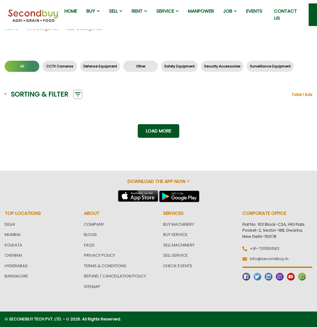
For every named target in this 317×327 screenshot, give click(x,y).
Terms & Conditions (105, 266)
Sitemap (92, 287)
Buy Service (175, 235)
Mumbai (12, 235)
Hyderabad (16, 266)
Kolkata (13, 245)
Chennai (13, 255)
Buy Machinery (178, 224)
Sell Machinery (178, 245)
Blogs (90, 235)
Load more (158, 131)
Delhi (10, 224)
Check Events (177, 266)
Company (94, 224)
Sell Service (175, 255)
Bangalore (16, 276)
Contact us (285, 14)
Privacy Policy (99, 255)
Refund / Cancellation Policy (115, 276)
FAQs (89, 245)
